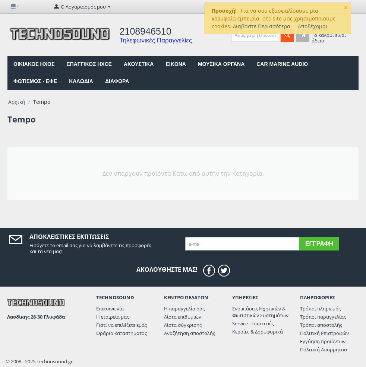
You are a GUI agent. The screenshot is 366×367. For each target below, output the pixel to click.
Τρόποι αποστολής (321, 325)
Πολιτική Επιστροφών (324, 333)
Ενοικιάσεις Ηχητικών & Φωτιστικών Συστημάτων (260, 312)
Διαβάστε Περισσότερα (261, 26)
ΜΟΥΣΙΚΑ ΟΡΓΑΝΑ (221, 64)
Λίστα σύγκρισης (183, 325)
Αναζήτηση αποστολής (189, 333)
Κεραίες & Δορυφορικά (257, 331)
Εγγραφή (319, 243)
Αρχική (16, 101)
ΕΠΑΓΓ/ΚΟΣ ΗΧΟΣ (89, 64)
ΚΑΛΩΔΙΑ (81, 81)
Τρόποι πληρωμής (320, 308)
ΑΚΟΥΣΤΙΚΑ (139, 64)
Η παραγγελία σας (184, 308)
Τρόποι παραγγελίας (323, 316)
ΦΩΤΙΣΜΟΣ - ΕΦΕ (35, 81)
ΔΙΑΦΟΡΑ (117, 81)
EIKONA (175, 64)
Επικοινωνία (110, 308)
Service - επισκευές (253, 323)
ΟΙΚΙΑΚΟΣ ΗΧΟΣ (33, 64)
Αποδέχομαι (313, 26)
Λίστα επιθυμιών (182, 316)
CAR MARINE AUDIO (282, 64)
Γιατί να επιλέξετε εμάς (121, 325)
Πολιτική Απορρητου (323, 349)
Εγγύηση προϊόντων (323, 341)
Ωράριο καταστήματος (121, 333)
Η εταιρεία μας (112, 316)
